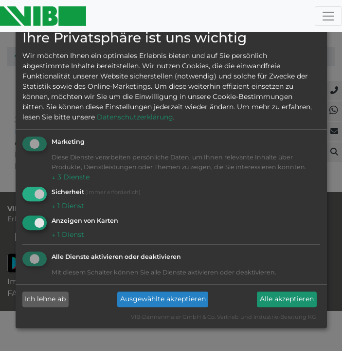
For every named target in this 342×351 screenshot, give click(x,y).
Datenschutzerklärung (135, 117)
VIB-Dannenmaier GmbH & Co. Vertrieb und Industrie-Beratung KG (223, 316)
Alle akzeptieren (287, 299)
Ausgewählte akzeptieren (163, 299)
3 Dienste (71, 177)
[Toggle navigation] (328, 16)
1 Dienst (68, 205)
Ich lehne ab (45, 299)
